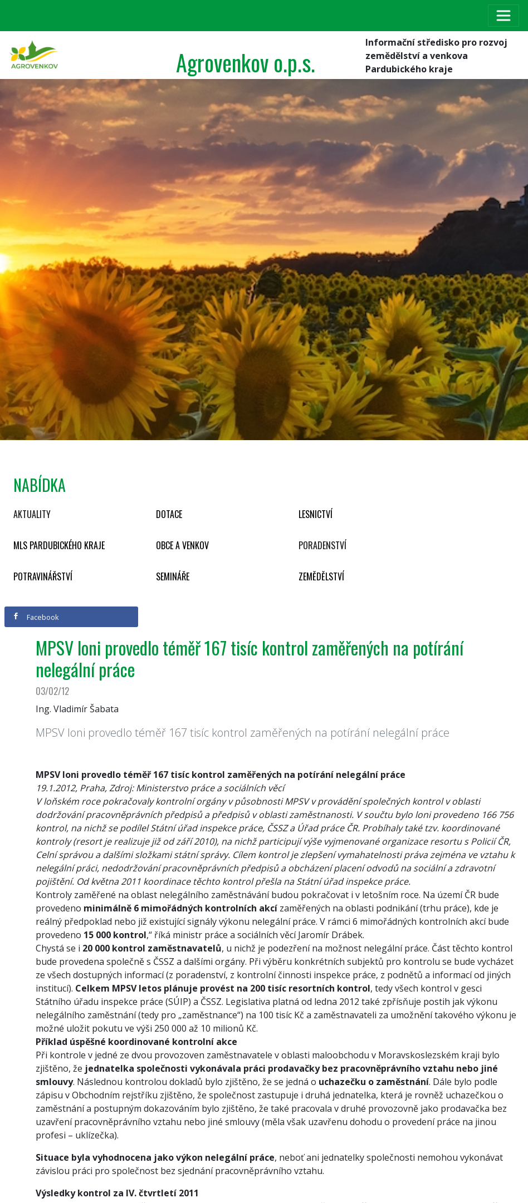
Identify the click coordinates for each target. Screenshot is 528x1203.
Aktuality (32, 514)
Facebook (35, 617)
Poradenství (322, 545)
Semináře (172, 576)
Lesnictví (316, 514)
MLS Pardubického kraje (59, 545)
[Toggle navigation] (503, 15)
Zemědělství (321, 576)
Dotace (169, 514)
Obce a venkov (182, 545)
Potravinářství (42, 576)
